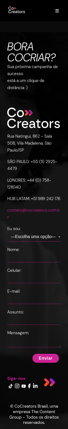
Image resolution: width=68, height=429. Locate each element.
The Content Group (32, 414)
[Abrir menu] (57, 10)
